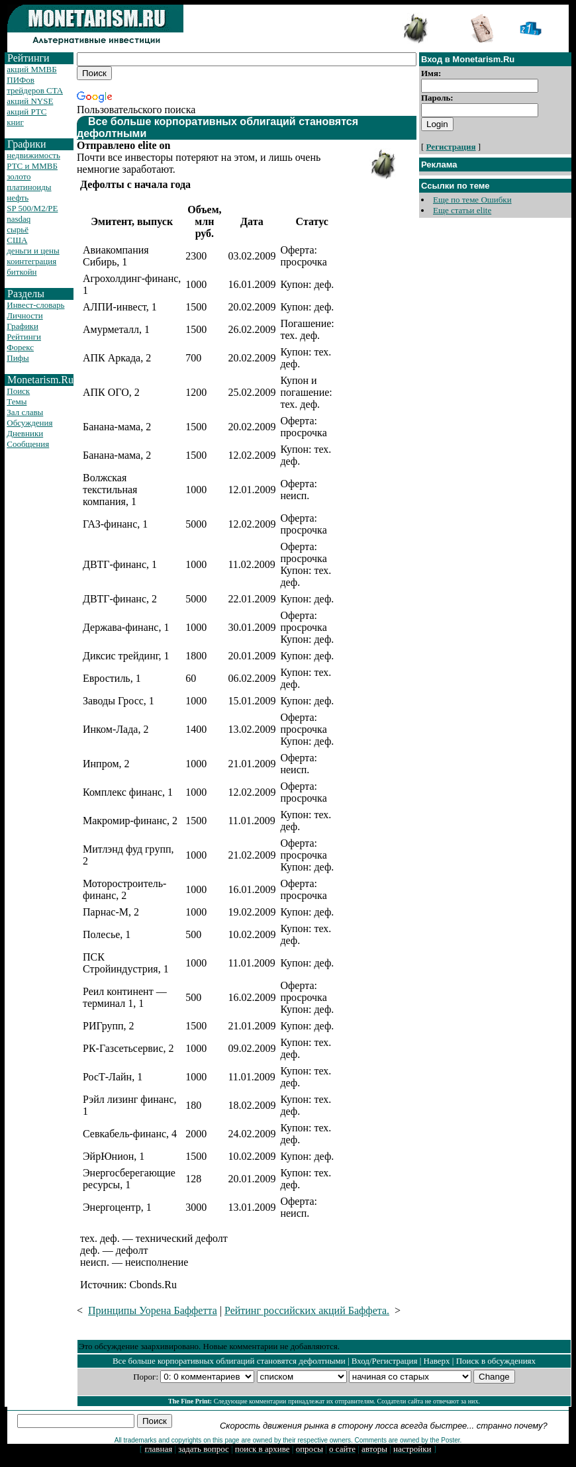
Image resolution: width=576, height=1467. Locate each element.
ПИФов (20, 80)
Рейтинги (24, 337)
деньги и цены (33, 251)
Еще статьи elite (462, 210)
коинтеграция (31, 261)
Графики (22, 326)
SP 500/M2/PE (32, 208)
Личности (25, 315)
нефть (17, 198)
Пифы (18, 358)
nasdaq (18, 219)
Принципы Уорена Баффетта (152, 1310)
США (17, 240)
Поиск (18, 391)
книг (15, 122)
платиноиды (29, 187)
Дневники (25, 433)
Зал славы (25, 412)
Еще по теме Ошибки (472, 200)
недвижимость (33, 155)
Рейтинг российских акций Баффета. (306, 1310)
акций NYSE (30, 101)
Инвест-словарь (35, 305)
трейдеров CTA (35, 90)
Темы (16, 401)
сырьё (17, 229)
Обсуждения (29, 423)
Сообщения (28, 444)
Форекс (20, 347)
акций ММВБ (31, 69)
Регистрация (451, 147)
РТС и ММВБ (32, 166)
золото (18, 176)
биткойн (21, 272)
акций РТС (26, 112)
